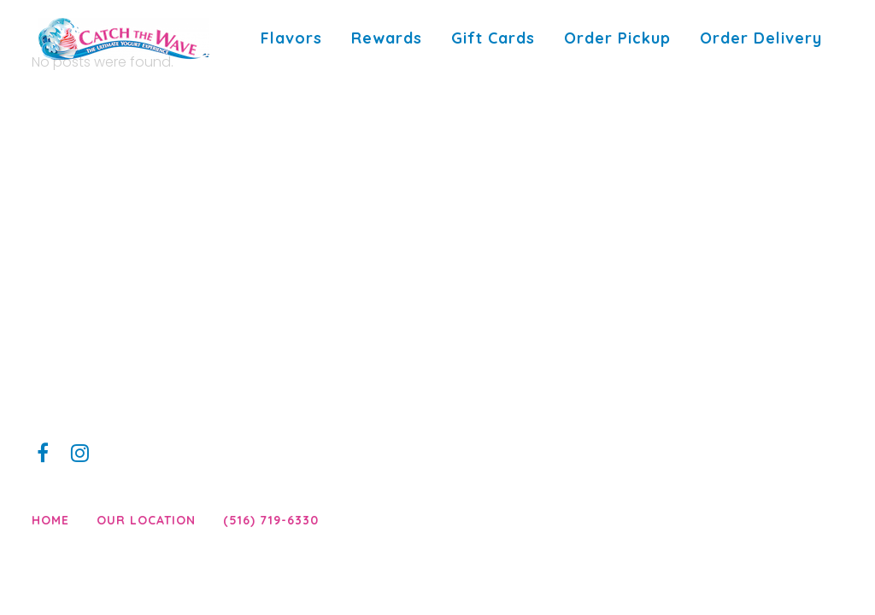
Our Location (146, 520)
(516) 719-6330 (271, 520)
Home (50, 520)
